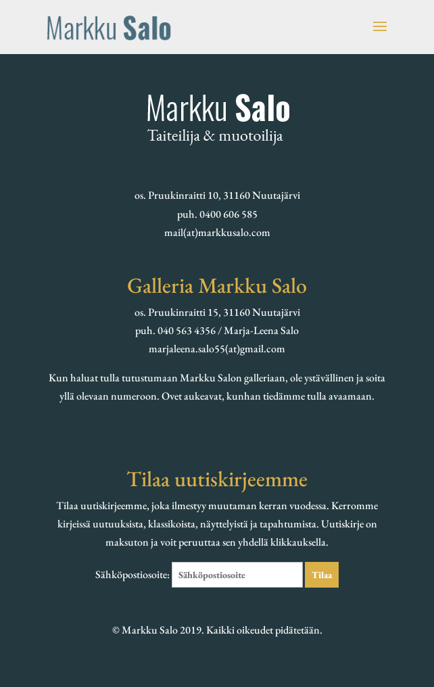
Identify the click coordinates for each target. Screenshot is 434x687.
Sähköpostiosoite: (200, 574)
